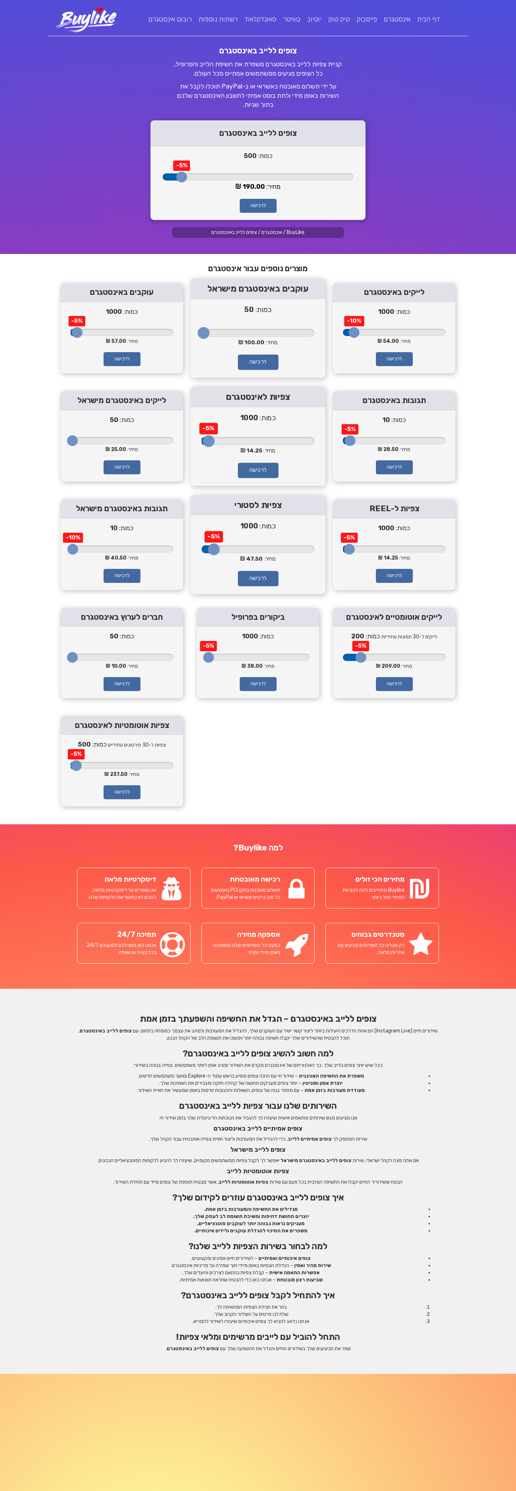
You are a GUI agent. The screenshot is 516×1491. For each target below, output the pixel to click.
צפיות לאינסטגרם (258, 397)
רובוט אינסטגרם (170, 19)
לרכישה (258, 205)
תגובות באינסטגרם (394, 400)
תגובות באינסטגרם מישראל (122, 508)
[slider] (181, 177)
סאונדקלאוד (260, 19)
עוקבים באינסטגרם (122, 292)
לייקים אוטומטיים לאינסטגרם (394, 617)
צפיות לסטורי (258, 505)
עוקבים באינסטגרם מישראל (258, 288)
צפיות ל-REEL (394, 508)
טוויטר (291, 19)
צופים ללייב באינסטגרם (234, 232)
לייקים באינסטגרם (394, 292)
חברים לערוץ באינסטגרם (122, 617)
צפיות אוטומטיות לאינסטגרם (122, 725)
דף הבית (428, 19)
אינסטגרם (397, 19)
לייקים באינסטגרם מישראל (121, 400)
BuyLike (296, 232)
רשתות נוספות (218, 19)
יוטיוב (314, 19)
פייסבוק (367, 19)
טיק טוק (339, 19)
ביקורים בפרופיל (258, 617)
